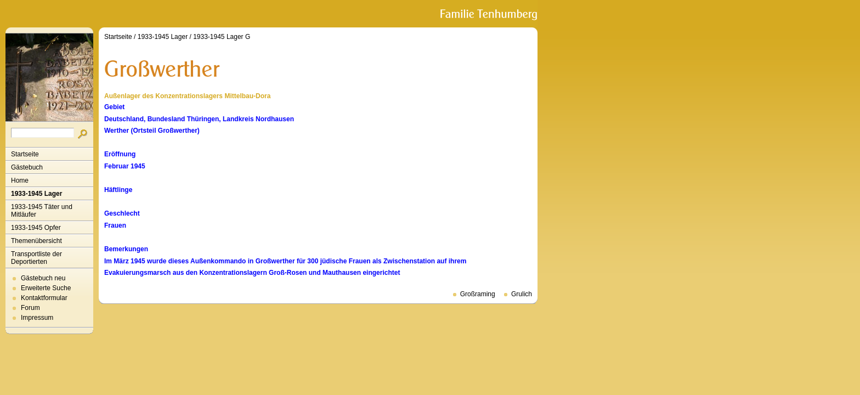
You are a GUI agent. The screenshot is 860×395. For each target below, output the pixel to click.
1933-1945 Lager (36, 194)
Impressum (37, 317)
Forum (30, 308)
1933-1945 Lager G (221, 37)
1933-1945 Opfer (36, 228)
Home (20, 180)
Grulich (521, 294)
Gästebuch (27, 167)
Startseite (25, 154)
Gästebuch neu (43, 278)
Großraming (477, 294)
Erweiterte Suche (46, 288)
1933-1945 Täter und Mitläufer (41, 210)
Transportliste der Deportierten (36, 258)
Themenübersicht (36, 241)
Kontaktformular (44, 298)
